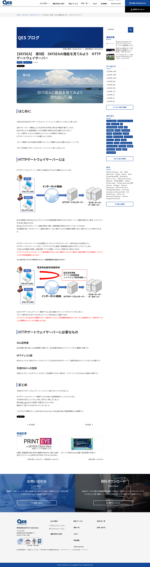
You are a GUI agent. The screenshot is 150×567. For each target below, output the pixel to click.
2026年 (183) (113, 70)
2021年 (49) (112, 87)
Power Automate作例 (115, 189)
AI (117, 127)
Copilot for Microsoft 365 (117, 197)
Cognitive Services (114, 204)
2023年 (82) (112, 80)
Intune (127, 202)
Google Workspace (112, 147)
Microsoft (111, 176)
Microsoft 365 (111, 134)
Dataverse (111, 180)
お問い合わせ (25, 402)
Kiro (114, 130)
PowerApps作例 (119, 178)
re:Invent (127, 195)
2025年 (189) (113, 73)
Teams (128, 140)
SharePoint (110, 150)
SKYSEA (20, 62)
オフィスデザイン (126, 137)
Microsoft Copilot (114, 182)
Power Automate (125, 127)
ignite (115, 154)
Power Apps (110, 127)
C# (130, 197)
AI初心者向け (112, 184)
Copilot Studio (123, 154)
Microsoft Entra (113, 193)
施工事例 (118, 150)
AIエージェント (128, 134)
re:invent (116, 144)
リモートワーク (28, 62)
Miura (122, 184)
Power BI (109, 137)
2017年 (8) (112, 100)
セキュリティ (121, 140)
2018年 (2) (112, 97)
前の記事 (32, 425)
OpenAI (126, 182)
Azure (108, 130)
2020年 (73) (112, 90)
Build (119, 176)
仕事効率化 (121, 130)
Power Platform (111, 120)
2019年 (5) (112, 93)
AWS (126, 124)
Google (109, 144)
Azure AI (117, 137)
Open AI (128, 130)
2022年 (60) (112, 83)
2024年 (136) (113, 77)
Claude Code (127, 150)
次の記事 (87, 425)
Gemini (123, 144)
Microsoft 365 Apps (114, 202)
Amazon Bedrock (126, 147)
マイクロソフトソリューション (114, 124)
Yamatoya (127, 191)
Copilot (119, 134)
